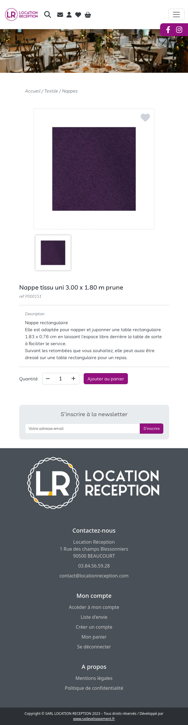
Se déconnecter (94, 647)
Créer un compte (94, 627)
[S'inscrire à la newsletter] (82, 428)
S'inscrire (152, 428)
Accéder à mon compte (94, 607)
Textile (51, 91)
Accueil (32, 91)
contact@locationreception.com (94, 575)
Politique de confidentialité (94, 688)
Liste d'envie (94, 617)
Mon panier (94, 637)
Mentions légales (94, 678)
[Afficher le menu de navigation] (176, 14)
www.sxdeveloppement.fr (94, 718)
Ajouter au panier (105, 379)
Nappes (70, 91)
